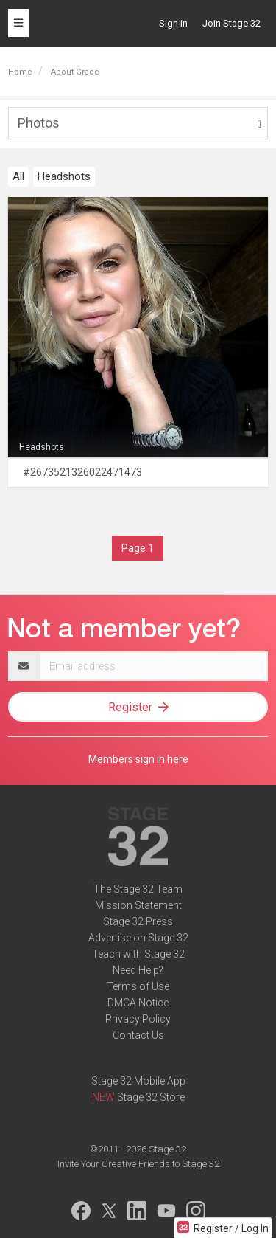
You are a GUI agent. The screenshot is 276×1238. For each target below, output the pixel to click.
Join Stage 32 (231, 23)
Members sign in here (138, 759)
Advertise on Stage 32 (138, 938)
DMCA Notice (138, 1003)
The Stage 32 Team (138, 889)
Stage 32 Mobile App (138, 1081)
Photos (39, 123)
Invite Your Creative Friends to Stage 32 (138, 1163)
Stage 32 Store (151, 1097)
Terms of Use (138, 986)
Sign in (173, 23)
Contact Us (138, 1035)
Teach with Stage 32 (138, 954)
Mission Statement (138, 905)
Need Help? (138, 970)
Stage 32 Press (138, 921)
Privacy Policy (138, 1019)
